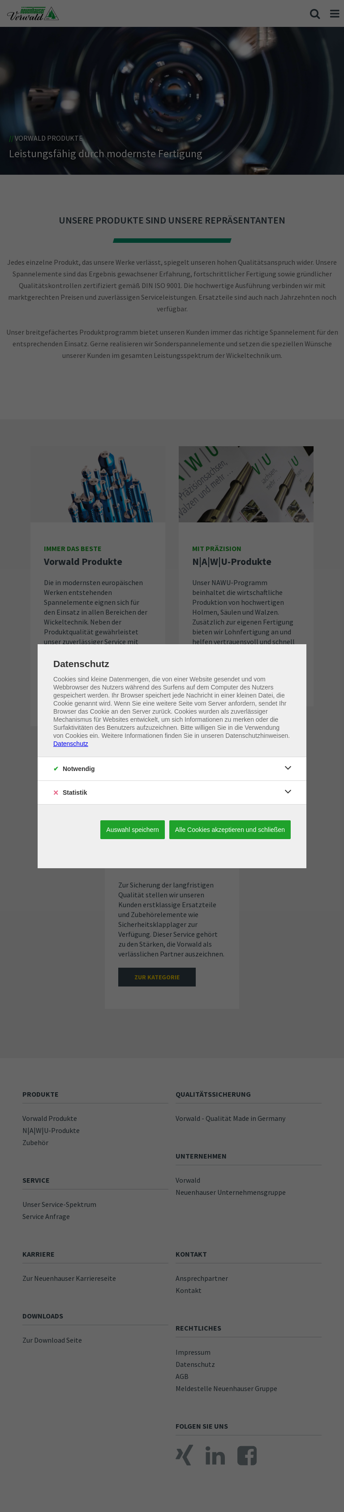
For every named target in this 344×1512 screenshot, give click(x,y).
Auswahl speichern (132, 829)
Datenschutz (70, 743)
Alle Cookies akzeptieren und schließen (230, 829)
